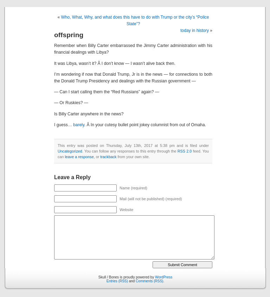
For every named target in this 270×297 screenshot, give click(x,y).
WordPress (163, 277)
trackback (108, 157)
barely (78, 124)
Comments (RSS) (149, 281)
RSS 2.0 (185, 151)
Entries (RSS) (117, 281)
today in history (194, 30)
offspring (68, 35)
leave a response (79, 157)
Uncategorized (70, 151)
